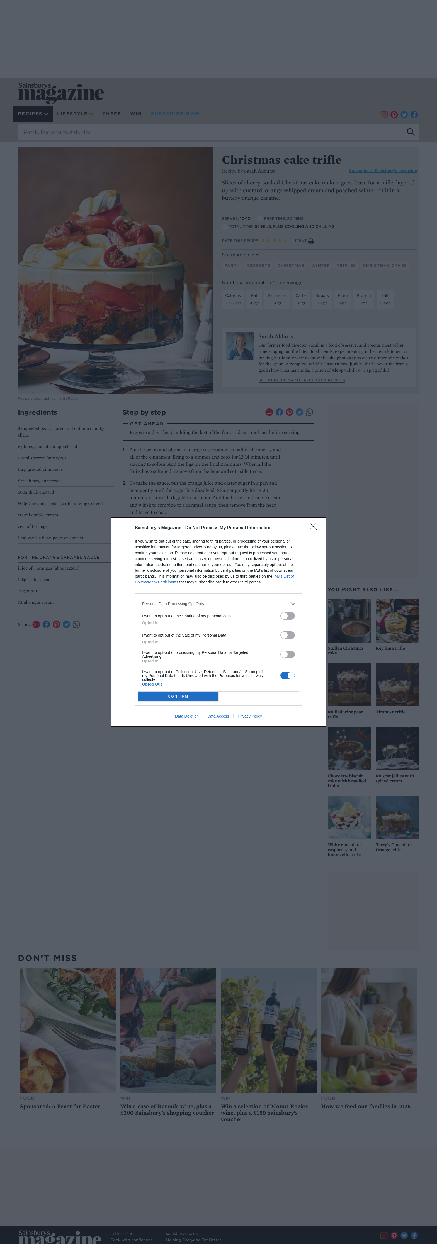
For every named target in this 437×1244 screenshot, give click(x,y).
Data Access (218, 716)
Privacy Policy (250, 716)
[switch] (287, 616)
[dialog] (218, 622)
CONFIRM (178, 696)
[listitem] (218, 604)
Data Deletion (187, 716)
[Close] (315, 528)
